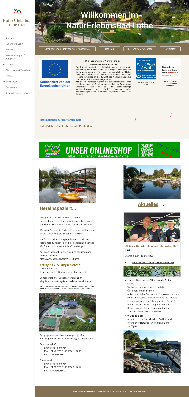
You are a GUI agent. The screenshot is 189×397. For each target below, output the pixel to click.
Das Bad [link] (10, 64)
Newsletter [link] (11, 81)
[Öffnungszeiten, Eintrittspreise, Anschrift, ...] (70, 49)
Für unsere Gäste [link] (14, 43)
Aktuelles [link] (10, 49)
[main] (112, 21)
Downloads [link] (11, 87)
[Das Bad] (112, 49)
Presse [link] (9, 75)
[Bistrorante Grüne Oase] (141, 49)
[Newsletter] (170, 49)
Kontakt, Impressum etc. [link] (18, 93)
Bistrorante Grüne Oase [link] (18, 70)
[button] (185, 4)
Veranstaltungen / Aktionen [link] (15, 57)
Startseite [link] (11, 38)
